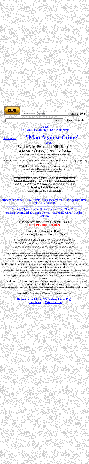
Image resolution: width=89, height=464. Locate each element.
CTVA (44, 126)
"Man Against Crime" (53, 137)
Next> (49, 143)
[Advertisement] (45, 26)
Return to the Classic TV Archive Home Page (44, 299)
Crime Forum (53, 302)
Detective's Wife (13, 199)
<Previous (9, 138)
